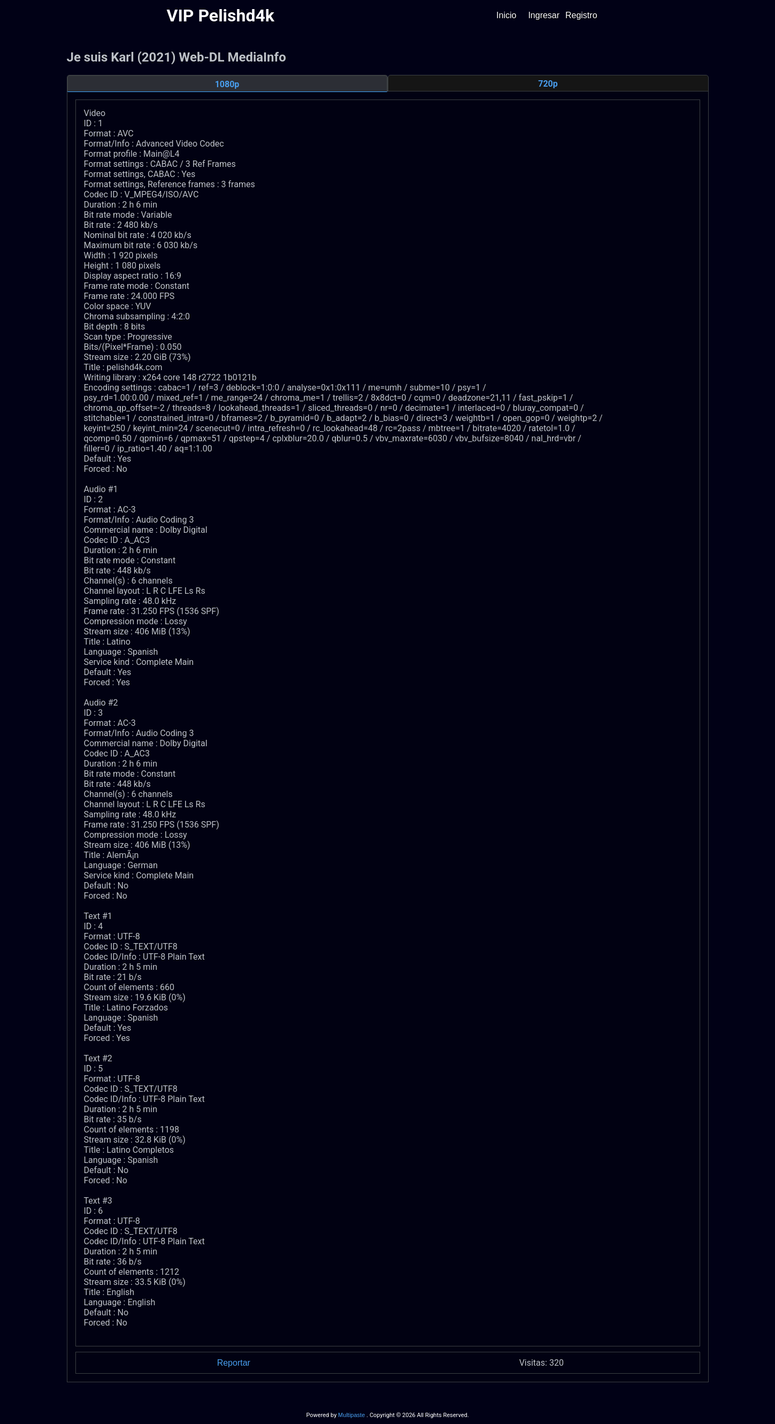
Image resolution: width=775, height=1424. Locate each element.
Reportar (233, 1362)
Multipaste (352, 1415)
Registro (581, 15)
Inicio (506, 15)
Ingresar (543, 15)
